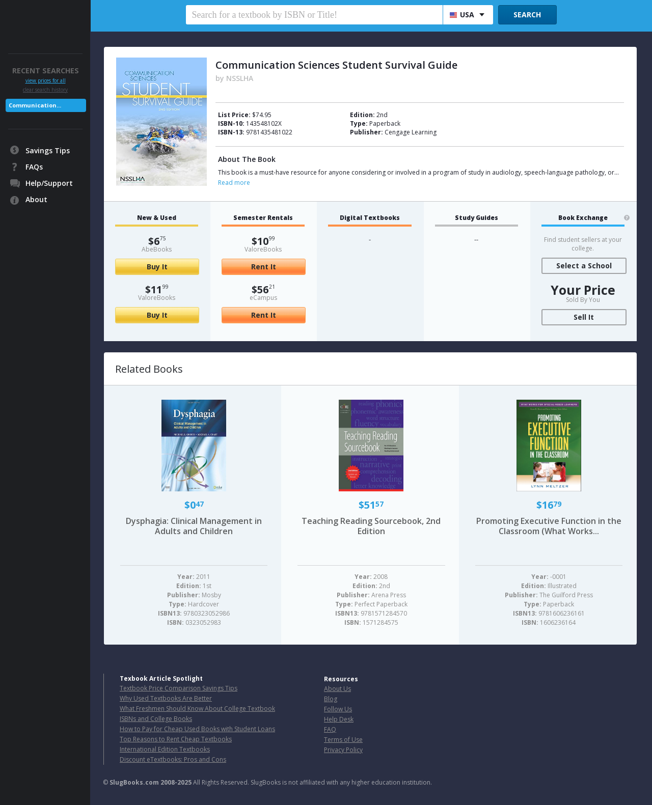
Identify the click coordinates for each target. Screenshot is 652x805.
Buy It (157, 266)
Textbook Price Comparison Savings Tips (178, 688)
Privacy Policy (343, 749)
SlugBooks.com (134, 782)
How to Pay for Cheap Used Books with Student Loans (197, 729)
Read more (234, 182)
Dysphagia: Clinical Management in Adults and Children (194, 526)
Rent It (263, 266)
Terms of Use (343, 739)
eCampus (263, 297)
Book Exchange (583, 218)
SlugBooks (46, 19)
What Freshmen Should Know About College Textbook (197, 708)
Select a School (584, 265)
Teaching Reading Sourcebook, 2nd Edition (371, 526)
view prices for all (45, 80)
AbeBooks (157, 249)
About (36, 199)
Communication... (35, 105)
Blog (330, 699)
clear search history (45, 89)
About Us (337, 688)
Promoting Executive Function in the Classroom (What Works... (548, 526)
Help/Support (49, 183)
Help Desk (339, 719)
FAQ (330, 729)
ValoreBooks (156, 297)
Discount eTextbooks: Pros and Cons (173, 759)
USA (462, 14)
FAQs (34, 167)
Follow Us (338, 709)
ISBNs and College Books (156, 718)
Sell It (584, 317)
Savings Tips (47, 150)
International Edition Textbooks (165, 749)
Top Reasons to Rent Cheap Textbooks (176, 739)
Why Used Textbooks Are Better (166, 698)
